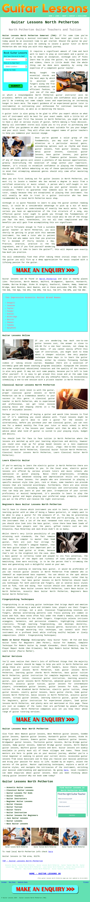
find (10, 734)
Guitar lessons (67, 748)
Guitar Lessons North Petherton (27, 781)
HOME (50, 16)
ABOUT (64, 16)
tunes (48, 101)
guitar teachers (14, 664)
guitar (59, 95)
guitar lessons (68, 157)
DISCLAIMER (82, 16)
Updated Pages (23, 882)
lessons (29, 480)
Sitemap (4, 882)
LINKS (57, 16)
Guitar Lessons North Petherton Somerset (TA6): (29, 36)
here (66, 770)
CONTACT (72, 16)
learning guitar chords (29, 673)
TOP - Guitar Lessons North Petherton (22, 861)
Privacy (86, 882)
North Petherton (48, 279)
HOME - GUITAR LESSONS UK (45, 873)
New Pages (12, 882)
